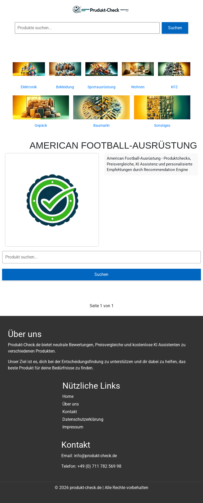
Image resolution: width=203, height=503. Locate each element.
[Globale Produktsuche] (87, 28)
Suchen (175, 27)
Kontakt (69, 411)
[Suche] (101, 257)
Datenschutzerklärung (82, 419)
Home (67, 396)
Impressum (72, 426)
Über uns (70, 404)
